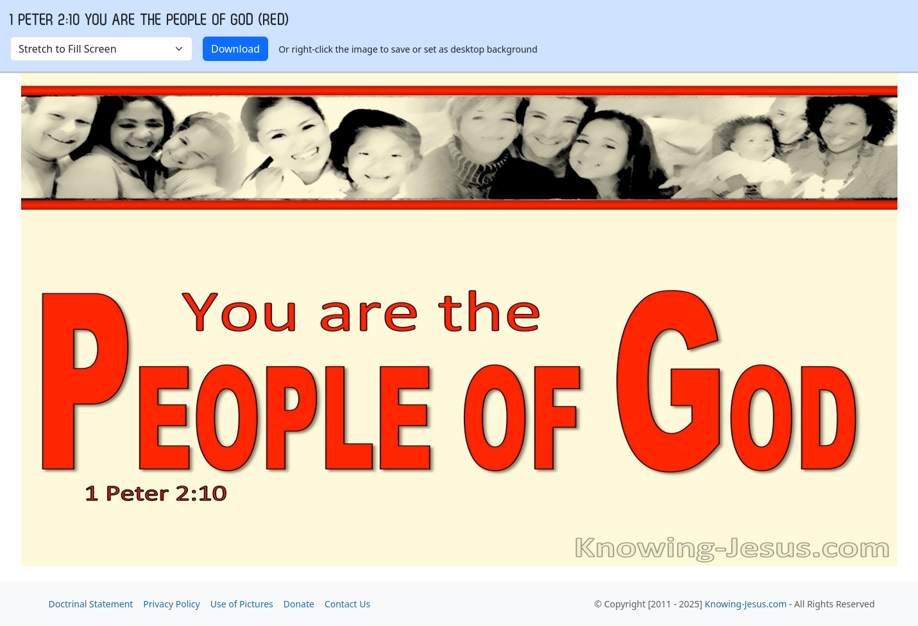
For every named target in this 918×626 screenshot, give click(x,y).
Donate (299, 604)
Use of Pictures (241, 604)
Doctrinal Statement (91, 604)
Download (235, 49)
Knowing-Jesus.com (746, 604)
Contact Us (347, 604)
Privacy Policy (171, 604)
